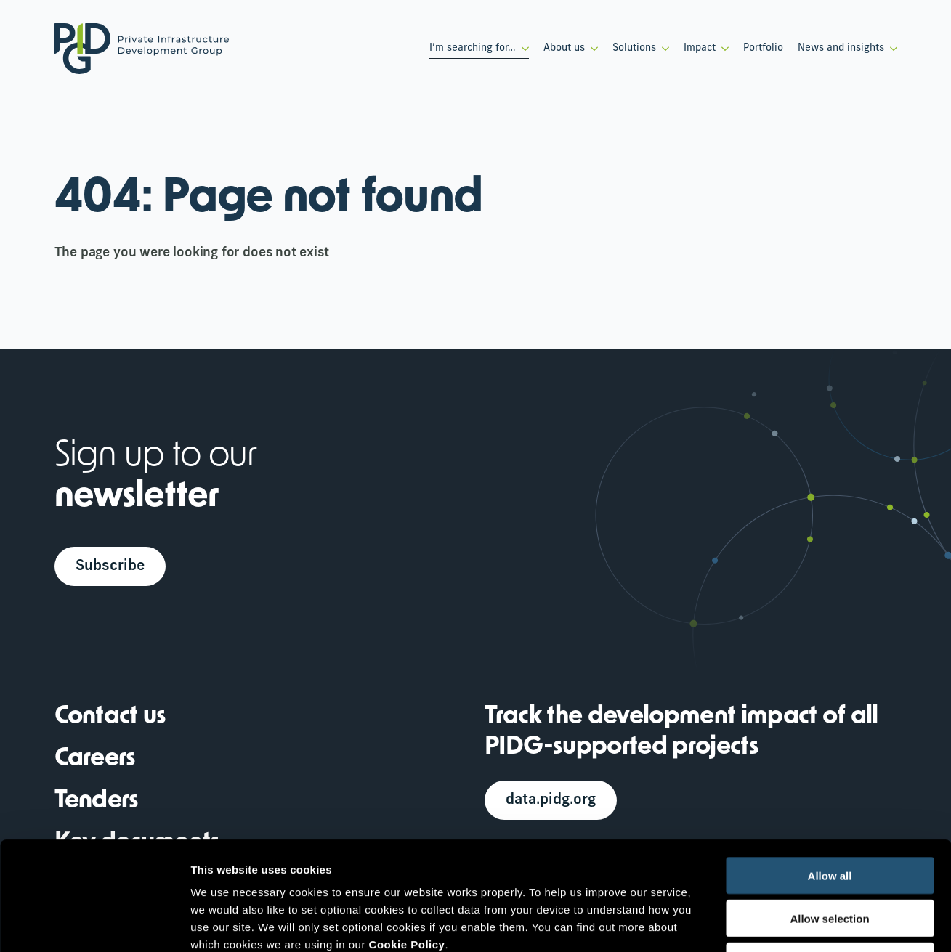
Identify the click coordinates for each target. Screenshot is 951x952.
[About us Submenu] (591, 48)
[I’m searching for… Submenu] (522, 48)
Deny (830, 859)
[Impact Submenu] (722, 48)
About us (564, 48)
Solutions (634, 48)
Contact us (110, 717)
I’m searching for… (472, 48)
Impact (700, 48)
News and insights (841, 48)
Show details (762, 923)
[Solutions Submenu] (662, 48)
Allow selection (829, 816)
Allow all (830, 774)
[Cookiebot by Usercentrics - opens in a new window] (94, 924)
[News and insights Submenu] (890, 48)
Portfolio (763, 48)
